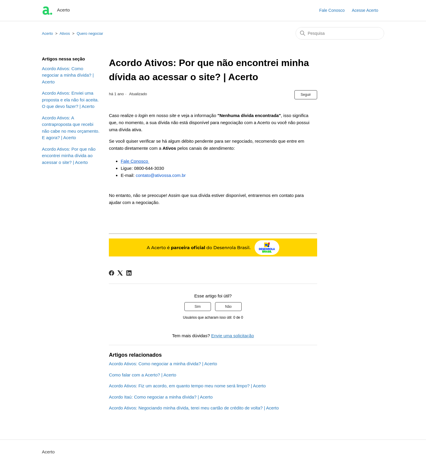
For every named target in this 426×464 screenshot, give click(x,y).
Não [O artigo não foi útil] (228, 307)
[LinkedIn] (129, 273)
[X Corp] (120, 273)
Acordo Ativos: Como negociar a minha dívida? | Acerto (68, 75)
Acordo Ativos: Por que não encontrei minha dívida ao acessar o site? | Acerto (69, 156)
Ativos (65, 33)
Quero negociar (90, 33)
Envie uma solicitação (232, 335)
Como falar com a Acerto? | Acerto (142, 374)
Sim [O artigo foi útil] (198, 307)
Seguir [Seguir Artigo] (306, 95)
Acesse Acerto (365, 10)
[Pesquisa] (340, 33)
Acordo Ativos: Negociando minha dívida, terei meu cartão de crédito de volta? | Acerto (194, 407)
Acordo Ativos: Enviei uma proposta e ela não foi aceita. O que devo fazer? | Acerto (70, 100)
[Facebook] (111, 273)
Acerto (47, 33)
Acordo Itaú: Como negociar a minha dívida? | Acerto (161, 396)
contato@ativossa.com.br (161, 175)
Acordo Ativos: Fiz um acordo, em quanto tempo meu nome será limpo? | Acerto (187, 385)
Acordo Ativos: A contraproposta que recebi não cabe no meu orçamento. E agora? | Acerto (70, 127)
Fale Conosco (332, 10)
